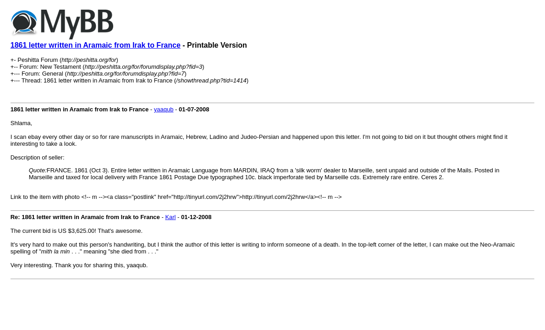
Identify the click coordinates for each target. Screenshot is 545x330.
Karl (170, 217)
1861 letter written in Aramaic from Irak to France (96, 45)
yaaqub (164, 109)
